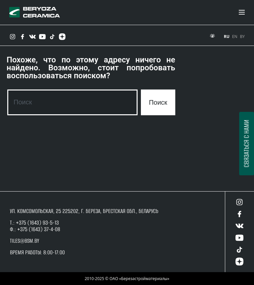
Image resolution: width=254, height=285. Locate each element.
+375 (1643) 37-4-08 (38, 229)
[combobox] (72, 102)
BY (242, 36)
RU (227, 36)
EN (234, 36)
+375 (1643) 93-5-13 (37, 223)
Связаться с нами (246, 143)
